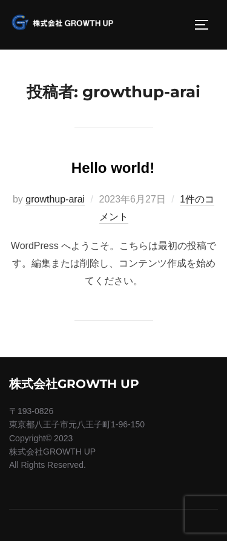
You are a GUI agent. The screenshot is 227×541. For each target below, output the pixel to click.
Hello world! (112, 168)
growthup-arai (55, 199)
